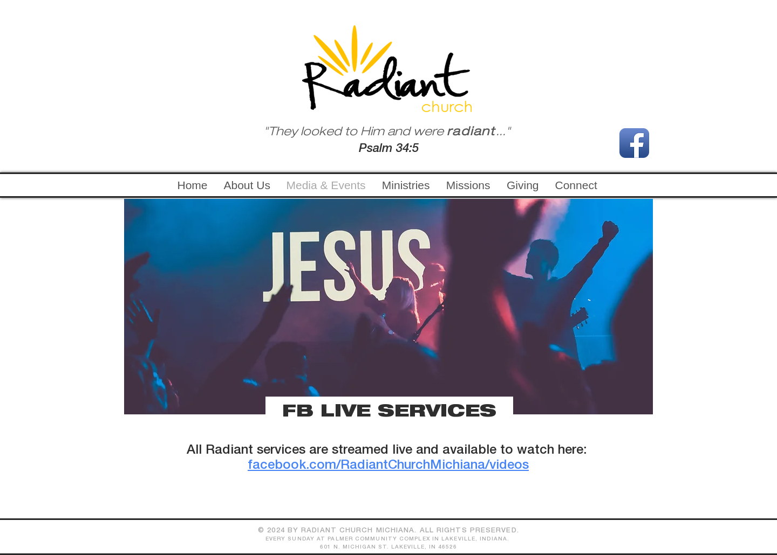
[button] (406, 185)
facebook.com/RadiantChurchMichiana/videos (388, 465)
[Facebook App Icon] (634, 143)
